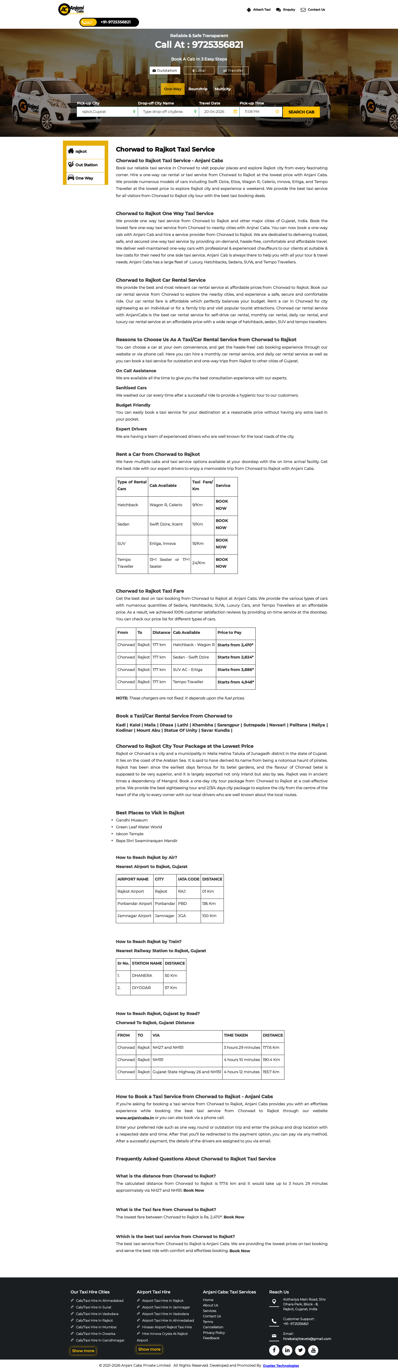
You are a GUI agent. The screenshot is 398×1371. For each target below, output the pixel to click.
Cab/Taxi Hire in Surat (93, 1307)
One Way (80, 178)
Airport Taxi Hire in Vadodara (165, 1313)
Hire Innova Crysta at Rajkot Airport (162, 1336)
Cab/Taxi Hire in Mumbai (96, 1326)
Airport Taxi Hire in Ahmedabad (168, 1320)
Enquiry (285, 9)
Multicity (227, 88)
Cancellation (213, 1326)
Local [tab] (199, 70)
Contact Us (313, 9)
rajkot (77, 151)
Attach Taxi (258, 9)
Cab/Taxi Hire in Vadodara (97, 1313)
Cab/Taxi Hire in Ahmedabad (99, 1300)
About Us (210, 1305)
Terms (208, 1321)
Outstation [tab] (165, 70)
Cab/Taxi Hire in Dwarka (95, 1333)
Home (208, 1299)
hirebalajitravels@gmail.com (307, 1338)
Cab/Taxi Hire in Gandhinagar (100, 1340)
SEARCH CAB (301, 111)
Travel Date (209, 103)
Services (209, 1310)
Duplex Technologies (281, 1365)
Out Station (83, 164)
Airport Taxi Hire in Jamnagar (166, 1307)
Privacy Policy (214, 1332)
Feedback (211, 1337)
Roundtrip (201, 88)
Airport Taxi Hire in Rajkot (162, 1300)
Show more (83, 1350)
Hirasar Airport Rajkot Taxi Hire (167, 1326)
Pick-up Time (252, 103)
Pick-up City (88, 103)
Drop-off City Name (156, 103)
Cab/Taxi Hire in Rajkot (94, 1320)
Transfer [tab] (233, 70)
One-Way (174, 88)
